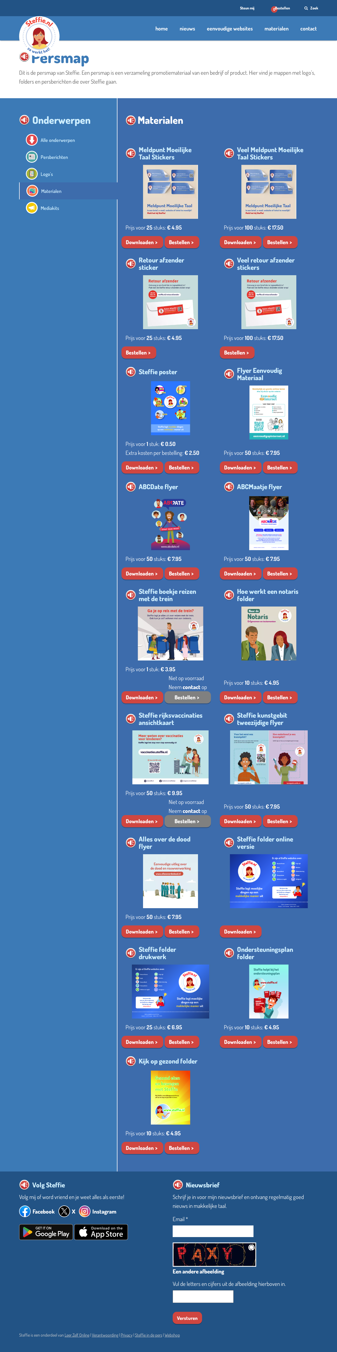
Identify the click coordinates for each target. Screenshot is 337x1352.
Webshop (172, 1335)
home (161, 28)
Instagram (104, 1211)
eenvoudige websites (230, 28)
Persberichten (57, 157)
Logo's (48, 174)
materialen (277, 28)
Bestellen (282, 8)
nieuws (187, 28)
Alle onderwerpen (61, 140)
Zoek (311, 8)
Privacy (127, 1335)
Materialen (53, 191)
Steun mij (246, 8)
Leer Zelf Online (77, 1335)
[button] (24, 56)
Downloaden (140, 242)
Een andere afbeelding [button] (198, 1271)
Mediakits (51, 208)
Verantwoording (105, 1335)
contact (308, 28)
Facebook (44, 1211)
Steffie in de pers (148, 1335)
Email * (180, 1218)
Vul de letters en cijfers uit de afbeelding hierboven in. (229, 1283)
